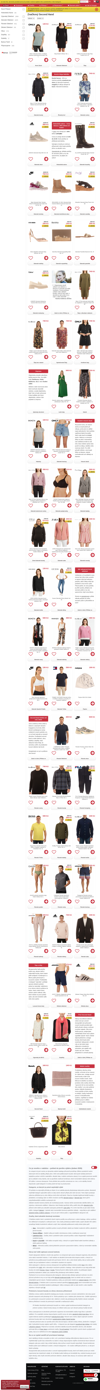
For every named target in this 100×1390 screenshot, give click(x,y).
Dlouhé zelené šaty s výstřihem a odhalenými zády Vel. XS (61, 401)
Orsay (47, 1270)
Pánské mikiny (61, 956)
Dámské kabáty (85, 511)
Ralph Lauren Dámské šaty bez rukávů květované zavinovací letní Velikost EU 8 (38, 352)
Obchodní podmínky (47, 1381)
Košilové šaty (85, 362)
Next (83, 1265)
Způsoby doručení (38, 412)
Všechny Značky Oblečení (46, 1374)
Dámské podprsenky (62, 511)
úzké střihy (67, 1208)
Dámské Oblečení (7, 20)
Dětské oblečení (61, 1006)
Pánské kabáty (61, 857)
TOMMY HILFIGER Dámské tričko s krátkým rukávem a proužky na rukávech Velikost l (61, 699)
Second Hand (38, 1109)
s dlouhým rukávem (35, 1326)
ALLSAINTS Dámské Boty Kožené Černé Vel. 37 (84, 153)
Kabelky (4, 38)
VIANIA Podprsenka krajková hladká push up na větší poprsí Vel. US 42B (61, 501)
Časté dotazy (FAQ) (32, 1370)
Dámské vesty (38, 659)
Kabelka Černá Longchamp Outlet (38, 1146)
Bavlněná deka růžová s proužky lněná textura (61, 1096)
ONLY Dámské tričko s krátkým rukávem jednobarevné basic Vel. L (38, 55)
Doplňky (4, 34)
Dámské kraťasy (62, 461)
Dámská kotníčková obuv (61, 214)
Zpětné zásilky (31, 1383)
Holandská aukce (7, 12)
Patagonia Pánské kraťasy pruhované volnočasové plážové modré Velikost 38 (85, 897)
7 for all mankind (64, 1329)
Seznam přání (74, 5)
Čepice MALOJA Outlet (84, 697)
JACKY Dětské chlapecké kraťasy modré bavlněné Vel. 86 (61, 995)
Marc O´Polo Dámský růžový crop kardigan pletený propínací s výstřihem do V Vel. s (38, 501)
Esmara (42, 1270)
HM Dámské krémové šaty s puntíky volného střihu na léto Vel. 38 (38, 1045)
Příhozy (43, 5)
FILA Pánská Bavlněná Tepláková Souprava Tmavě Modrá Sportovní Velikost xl (84, 798)
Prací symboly (45, 1378)
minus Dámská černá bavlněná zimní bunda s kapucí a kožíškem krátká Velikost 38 (38, 550)
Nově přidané (6, 9)
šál (44, 1287)
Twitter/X (72, 1373)
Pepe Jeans (43, 1329)
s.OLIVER (41, 1240)
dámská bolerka (33, 1282)
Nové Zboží (38, 65)
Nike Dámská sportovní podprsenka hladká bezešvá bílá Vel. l (38, 699)
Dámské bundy (38, 115)
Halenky (38, 461)
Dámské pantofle (85, 263)
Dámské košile (38, 610)
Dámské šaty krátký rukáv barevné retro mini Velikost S (61, 351)
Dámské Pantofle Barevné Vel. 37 (84, 252)
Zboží (6, 5)
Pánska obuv (85, 758)
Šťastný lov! (61, 115)
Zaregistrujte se (56, 151)
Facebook (72, 1370)
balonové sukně (73, 1282)
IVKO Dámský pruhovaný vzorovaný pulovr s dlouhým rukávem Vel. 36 (84, 105)
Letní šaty (62, 412)
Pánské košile (85, 857)
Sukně (85, 412)
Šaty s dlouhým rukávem (84, 313)
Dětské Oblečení (7, 27)
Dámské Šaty (31, 1386)
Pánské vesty (62, 907)
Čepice (85, 709)
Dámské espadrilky (61, 263)
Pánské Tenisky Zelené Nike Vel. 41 (85, 747)
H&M (40, 1267)
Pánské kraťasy (85, 907)
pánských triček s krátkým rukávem (39, 1213)
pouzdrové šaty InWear (82, 1324)
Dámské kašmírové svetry (38, 511)
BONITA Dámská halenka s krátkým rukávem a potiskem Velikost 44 (38, 451)
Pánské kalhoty (38, 956)
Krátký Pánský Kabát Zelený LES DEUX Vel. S (61, 846)
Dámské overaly (85, 560)
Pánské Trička (38, 857)
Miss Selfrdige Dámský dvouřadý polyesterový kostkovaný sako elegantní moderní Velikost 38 (85, 501)
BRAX (35, 1245)
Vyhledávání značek (85, 1109)
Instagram (72, 1376)
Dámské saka (62, 560)
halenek (41, 1210)
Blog (43, 1370)
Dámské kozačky (85, 164)
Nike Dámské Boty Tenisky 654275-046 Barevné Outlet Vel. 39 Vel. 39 (38, 204)
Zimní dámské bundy (38, 560)
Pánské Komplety (85, 808)
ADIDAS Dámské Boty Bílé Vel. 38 (38, 153)
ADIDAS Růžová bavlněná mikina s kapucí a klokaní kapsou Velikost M (61, 946)
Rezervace (58, 5)
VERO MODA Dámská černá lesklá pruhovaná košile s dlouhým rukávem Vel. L (38, 600)
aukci (54, 131)
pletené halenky (84, 1280)
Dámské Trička (61, 709)
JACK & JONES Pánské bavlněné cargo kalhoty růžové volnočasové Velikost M (38, 946)
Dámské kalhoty (62, 659)
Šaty (85, 65)
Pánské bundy (62, 808)
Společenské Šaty (61, 362)
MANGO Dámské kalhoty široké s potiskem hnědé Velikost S (61, 648)
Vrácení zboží (85, 461)
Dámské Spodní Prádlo (38, 709)
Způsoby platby (31, 1376)
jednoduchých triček (58, 1316)
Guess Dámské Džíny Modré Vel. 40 (61, 599)
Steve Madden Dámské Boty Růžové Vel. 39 (38, 252)
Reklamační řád (46, 1384)
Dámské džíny (62, 610)
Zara (34, 1228)
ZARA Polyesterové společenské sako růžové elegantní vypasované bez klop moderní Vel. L (61, 551)
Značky (31, 5)
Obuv (3, 31)
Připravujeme (5, 45)
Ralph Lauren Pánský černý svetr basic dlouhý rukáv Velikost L (38, 797)
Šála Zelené (61, 1146)
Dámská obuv (38, 164)
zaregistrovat (85, 596)
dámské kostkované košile (62, 1277)
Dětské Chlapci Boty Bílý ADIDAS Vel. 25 (84, 995)
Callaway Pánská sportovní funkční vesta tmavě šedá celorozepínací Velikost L (61, 897)
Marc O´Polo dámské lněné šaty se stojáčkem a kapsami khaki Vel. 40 (84, 303)
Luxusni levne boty (38, 1006)
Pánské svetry (38, 808)
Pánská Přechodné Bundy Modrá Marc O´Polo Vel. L (61, 797)
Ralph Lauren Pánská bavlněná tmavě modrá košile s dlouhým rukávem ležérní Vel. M (84, 847)
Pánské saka (85, 956)
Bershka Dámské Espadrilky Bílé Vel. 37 (61, 252)
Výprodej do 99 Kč (38, 1057)
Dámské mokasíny (38, 313)
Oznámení (18, 5)
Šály (62, 1158)
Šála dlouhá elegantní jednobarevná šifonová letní (61, 1044)
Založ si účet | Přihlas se (61, 313)
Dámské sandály (85, 214)
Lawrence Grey (37, 1235)
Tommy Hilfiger (37, 1233)
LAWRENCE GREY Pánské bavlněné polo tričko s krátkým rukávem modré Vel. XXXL (61, 748)
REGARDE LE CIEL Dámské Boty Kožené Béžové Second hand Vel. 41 (61, 204)
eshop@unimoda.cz (61, 1374)
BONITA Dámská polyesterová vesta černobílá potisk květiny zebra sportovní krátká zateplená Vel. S (38, 650)
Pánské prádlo (38, 907)
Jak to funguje (91, 5)
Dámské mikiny (85, 659)
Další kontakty (59, 1378)
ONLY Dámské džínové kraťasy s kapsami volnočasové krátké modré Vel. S (61, 451)
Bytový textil (5, 42)
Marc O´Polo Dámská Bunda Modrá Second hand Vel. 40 (38, 104)
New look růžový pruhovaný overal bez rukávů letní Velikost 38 (84, 549)
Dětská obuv (85, 1006)
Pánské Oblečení (7, 23)
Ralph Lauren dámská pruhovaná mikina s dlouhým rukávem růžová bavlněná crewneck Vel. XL (84, 649)
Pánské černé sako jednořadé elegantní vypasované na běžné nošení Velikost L (85, 946)
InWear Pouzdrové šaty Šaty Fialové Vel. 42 (85, 54)
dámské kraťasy (68, 1198)
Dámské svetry (84, 115)
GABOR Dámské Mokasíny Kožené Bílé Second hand (38, 302)
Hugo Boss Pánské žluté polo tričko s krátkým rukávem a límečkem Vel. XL (38, 847)
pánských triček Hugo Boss (81, 1314)
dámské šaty (78, 1198)
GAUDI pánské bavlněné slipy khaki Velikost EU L (38, 896)
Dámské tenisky (38, 214)
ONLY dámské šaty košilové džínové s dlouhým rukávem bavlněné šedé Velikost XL (84, 352)
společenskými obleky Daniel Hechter (64, 1319)
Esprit (35, 1240)
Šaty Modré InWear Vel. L (61, 54)
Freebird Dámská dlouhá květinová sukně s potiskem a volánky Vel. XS (84, 402)
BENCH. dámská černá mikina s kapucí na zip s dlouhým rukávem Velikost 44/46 (38, 1097)
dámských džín (88, 1205)
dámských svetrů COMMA (60, 1332)
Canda (52, 1270)
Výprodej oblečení (7, 16)
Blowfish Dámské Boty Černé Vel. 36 (84, 203)
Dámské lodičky (38, 263)
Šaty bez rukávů (38, 362)
